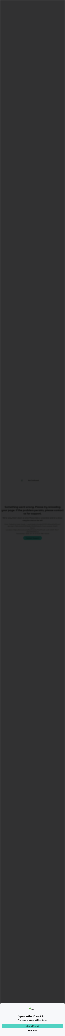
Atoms (29, 9)
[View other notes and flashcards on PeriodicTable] (30, 139)
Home (3, 9)
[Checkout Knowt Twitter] (38, 1009)
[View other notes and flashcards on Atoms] (19, 139)
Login (46, 3)
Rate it (22, 22)
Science (11, 9)
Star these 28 (55, 217)
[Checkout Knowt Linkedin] (45, 1009)
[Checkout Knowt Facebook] (32, 1009)
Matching (51, 149)
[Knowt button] (59, 27)
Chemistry (20, 9)
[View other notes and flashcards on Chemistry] (9, 139)
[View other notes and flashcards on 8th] (40, 139)
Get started (57, 3)
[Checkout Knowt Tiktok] (19, 1009)
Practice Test (34, 149)
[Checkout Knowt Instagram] (26, 1009)
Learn (20, 149)
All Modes (8, 149)
